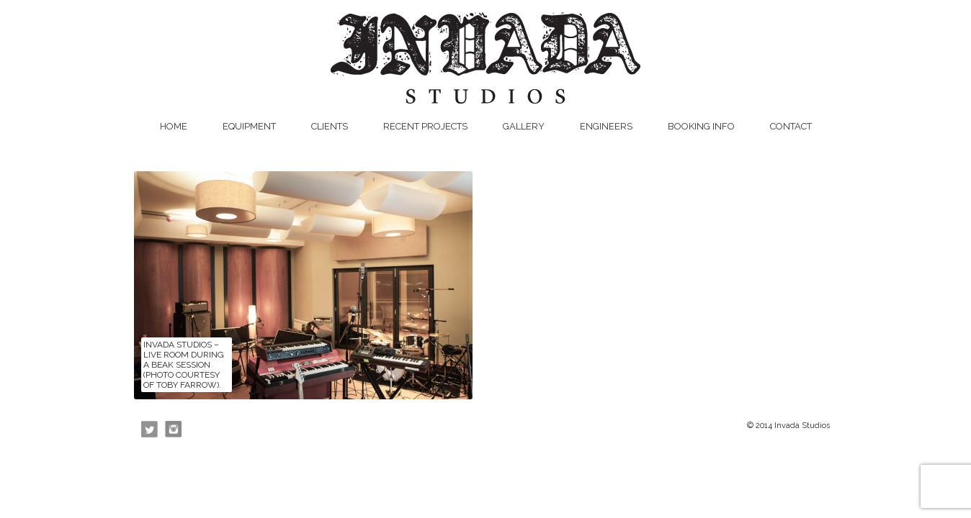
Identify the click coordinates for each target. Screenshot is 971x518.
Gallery (524, 126)
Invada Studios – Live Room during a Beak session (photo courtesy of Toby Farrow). (183, 365)
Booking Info (701, 126)
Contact (791, 126)
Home (173, 126)
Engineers (606, 126)
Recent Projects (425, 126)
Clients (329, 126)
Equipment (249, 126)
